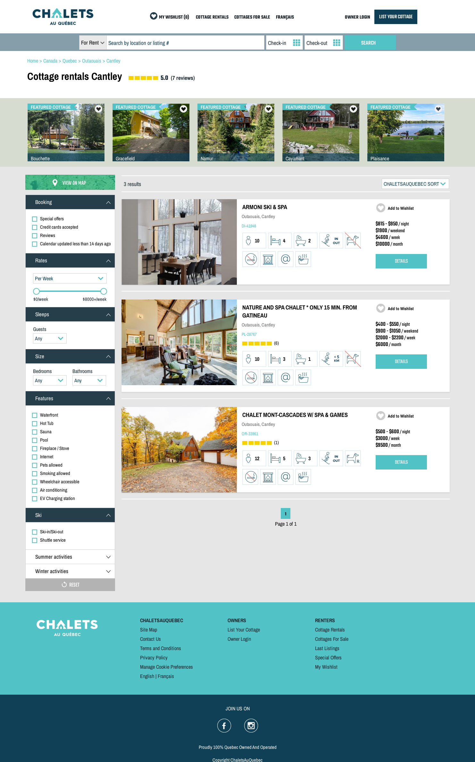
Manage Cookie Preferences (166, 666)
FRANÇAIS (285, 17)
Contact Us (150, 638)
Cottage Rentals (330, 629)
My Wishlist (326, 666)
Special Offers (328, 657)
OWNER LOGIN (357, 17)
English (147, 676)
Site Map (148, 629)
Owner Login (239, 638)
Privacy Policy (154, 657)
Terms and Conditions (160, 648)
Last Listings (327, 648)
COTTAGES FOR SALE (252, 17)
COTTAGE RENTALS (212, 17)
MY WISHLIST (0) (174, 17)
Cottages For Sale (331, 638)
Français (166, 676)
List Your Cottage (244, 629)
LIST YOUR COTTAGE (396, 17)
